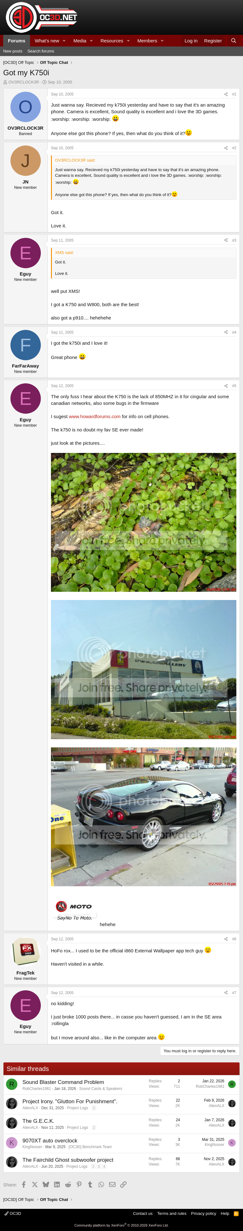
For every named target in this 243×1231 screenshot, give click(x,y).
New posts (12, 51)
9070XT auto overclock (50, 1141)
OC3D (12, 1213)
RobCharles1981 (36, 1088)
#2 (234, 148)
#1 (234, 94)
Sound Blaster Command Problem (63, 1082)
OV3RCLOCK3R (24, 82)
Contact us (143, 1213)
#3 (234, 240)
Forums (16, 40)
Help (225, 1213)
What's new (47, 40)
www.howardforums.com (95, 416)
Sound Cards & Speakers (100, 1088)
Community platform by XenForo (121, 1225)
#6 (234, 939)
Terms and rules (171, 1213)
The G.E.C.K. (38, 1121)
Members (147, 40)
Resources (112, 40)
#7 (234, 993)
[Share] (226, 94)
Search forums (41, 51)
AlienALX (30, 1108)
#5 (234, 386)
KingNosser (32, 1147)
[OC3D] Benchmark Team (90, 1147)
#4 (234, 332)
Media (79, 40)
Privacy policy (203, 1213)
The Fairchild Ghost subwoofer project (67, 1160)
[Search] (233, 40)
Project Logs (77, 1108)
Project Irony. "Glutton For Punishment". (69, 1101)
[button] (64, 40)
